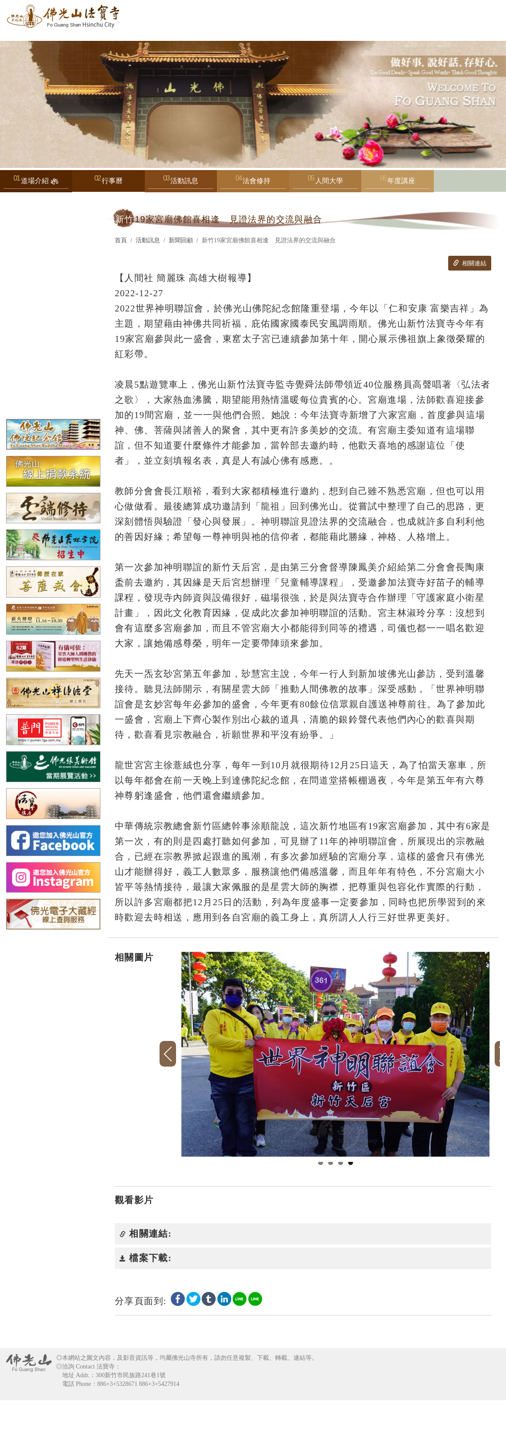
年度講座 (397, 183)
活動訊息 (180, 183)
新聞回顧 (181, 240)
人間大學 (325, 183)
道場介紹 (36, 183)
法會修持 (253, 183)
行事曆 (112, 180)
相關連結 (469, 263)
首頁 (121, 240)
